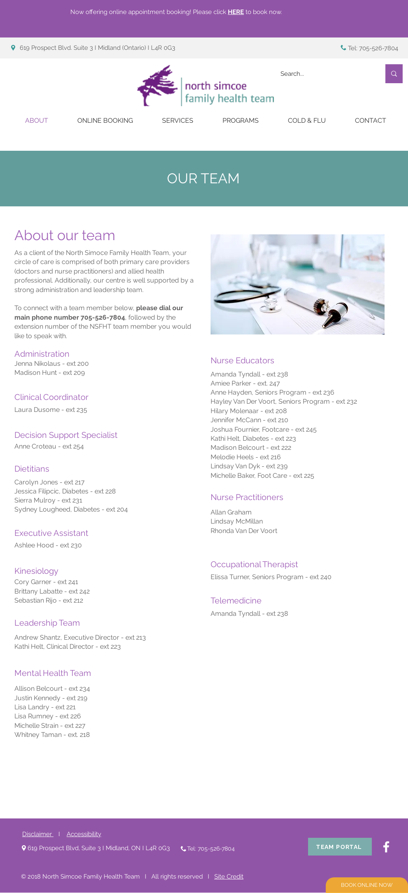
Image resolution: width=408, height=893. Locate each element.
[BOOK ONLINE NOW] (367, 885)
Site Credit (228, 876)
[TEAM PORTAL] (340, 847)
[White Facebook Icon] (386, 846)
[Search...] (324, 73)
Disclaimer (37, 834)
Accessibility (84, 834)
